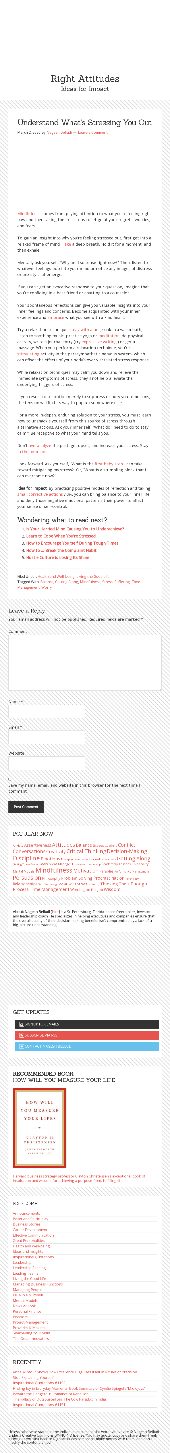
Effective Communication (33, 1235)
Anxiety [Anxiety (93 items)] (18, 845)
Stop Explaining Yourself (33, 1377)
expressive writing (99, 341)
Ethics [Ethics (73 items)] (85, 859)
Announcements (26, 1213)
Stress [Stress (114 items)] (82, 883)
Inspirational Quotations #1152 (39, 1382)
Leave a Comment (93, 132)
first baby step (109, 463)
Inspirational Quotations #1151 (39, 1404)
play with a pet (85, 329)
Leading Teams (25, 1273)
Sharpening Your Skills (31, 1333)
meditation (109, 335)
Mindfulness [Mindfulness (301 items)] (53, 870)
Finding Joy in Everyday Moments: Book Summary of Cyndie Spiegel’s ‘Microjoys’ (79, 1388)
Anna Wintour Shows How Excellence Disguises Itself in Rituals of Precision (75, 1372)
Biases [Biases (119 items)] (98, 845)
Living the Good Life (93, 576)
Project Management (30, 1322)
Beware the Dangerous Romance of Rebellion (51, 1393)
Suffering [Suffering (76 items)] (93, 884)
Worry (46, 587)
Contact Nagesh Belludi (46, 1046)
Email (15, 727)
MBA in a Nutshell (28, 1295)
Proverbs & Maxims (29, 1327)
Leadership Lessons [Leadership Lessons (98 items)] (116, 864)
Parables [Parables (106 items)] (106, 871)
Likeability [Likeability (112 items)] (140, 863)
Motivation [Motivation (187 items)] (86, 870)
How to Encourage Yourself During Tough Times (72, 543)
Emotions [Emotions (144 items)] (50, 859)
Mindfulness (29, 213)
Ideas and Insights (28, 1251)
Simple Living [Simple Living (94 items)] (47, 884)
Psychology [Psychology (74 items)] (132, 878)
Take (66, 244)
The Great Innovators (31, 1338)
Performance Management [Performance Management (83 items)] (131, 871)
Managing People (27, 1289)
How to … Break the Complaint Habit (61, 550)
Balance (46, 581)
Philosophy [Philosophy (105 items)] (51, 878)
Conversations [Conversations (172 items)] (29, 851)
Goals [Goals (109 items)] (43, 863)
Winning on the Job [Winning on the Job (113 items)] (86, 889)
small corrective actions (40, 494)
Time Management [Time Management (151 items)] (50, 889)
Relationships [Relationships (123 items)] (25, 883)
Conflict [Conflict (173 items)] (126, 845)
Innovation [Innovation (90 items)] (79, 864)
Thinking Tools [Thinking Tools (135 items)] (114, 883)
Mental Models (25, 1300)
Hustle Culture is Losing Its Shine (57, 557)
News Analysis (25, 1305)
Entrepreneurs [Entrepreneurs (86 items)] (71, 859)
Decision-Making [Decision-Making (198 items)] (127, 851)
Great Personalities (29, 1240)
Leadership (22, 1262)
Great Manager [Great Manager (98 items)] (60, 864)
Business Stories (27, 1224)
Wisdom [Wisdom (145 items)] (112, 889)
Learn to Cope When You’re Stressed (61, 536)
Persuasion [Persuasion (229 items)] (27, 877)
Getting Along (66, 581)
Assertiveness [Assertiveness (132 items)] (37, 845)
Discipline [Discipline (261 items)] (26, 858)
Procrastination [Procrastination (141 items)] (109, 878)
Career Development (30, 1229)
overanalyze (40, 445)
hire (55, 911)
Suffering (122, 581)
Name (15, 701)
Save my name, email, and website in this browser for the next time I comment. (74, 788)
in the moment (31, 451)
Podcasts (20, 1316)
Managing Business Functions (38, 1284)
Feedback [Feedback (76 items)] (110, 859)
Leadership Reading (29, 1267)
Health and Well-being (56, 576)
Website (16, 753)
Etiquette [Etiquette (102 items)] (96, 859)
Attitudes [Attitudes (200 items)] (63, 844)
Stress (107, 581)
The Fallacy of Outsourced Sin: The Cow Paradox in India (59, 1399)
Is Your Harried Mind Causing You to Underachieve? (75, 529)
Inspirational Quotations (33, 1257)
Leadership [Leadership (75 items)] (94, 864)
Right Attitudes (85, 79)
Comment (17, 631)
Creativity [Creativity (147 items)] (56, 851)
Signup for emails (39, 1024)
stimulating (28, 354)
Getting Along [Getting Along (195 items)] (133, 858)
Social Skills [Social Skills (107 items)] (67, 884)
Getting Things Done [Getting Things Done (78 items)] (25, 864)
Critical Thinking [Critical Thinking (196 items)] (86, 851)
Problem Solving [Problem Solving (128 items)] (76, 878)
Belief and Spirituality (30, 1218)
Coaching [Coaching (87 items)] (111, 846)
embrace (55, 317)
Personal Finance (27, 1311)
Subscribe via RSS (38, 1035)
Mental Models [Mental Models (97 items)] (24, 871)
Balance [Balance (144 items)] (84, 845)
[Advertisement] (85, 33)
